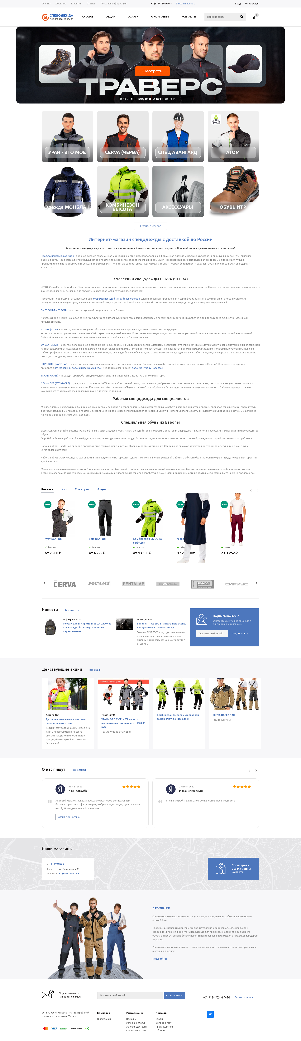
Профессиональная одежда (57, 256)
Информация (135, 1013)
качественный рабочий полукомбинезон (78, 367)
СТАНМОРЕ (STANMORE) (55, 383)
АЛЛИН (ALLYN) (50, 329)
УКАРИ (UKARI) (49, 375)
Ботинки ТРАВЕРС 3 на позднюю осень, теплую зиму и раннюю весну (161, 625)
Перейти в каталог (150, 226)
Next (257, 490)
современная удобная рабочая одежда (116, 298)
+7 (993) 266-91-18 (69, 873)
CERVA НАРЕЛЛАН (223, 715)
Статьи (160, 1019)
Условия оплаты (135, 1023)
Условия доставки (136, 1026)
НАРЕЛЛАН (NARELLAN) (54, 364)
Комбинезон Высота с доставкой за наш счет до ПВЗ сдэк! (177, 717)
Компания (103, 1013)
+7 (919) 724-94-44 (161, 3)
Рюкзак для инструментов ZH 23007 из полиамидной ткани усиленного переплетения (87, 627)
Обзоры (160, 1030)
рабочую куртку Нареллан (147, 367)
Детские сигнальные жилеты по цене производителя (66, 721)
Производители (165, 1026)
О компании (104, 1019)
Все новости (72, 610)
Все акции (95, 670)
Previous (251, 490)
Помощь (161, 1013)
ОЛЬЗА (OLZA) (49, 344)
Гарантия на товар (136, 1030)
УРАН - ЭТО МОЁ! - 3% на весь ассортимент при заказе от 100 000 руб (123, 723)
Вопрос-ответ (164, 1023)
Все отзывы (79, 770)
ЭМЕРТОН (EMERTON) (54, 310)
